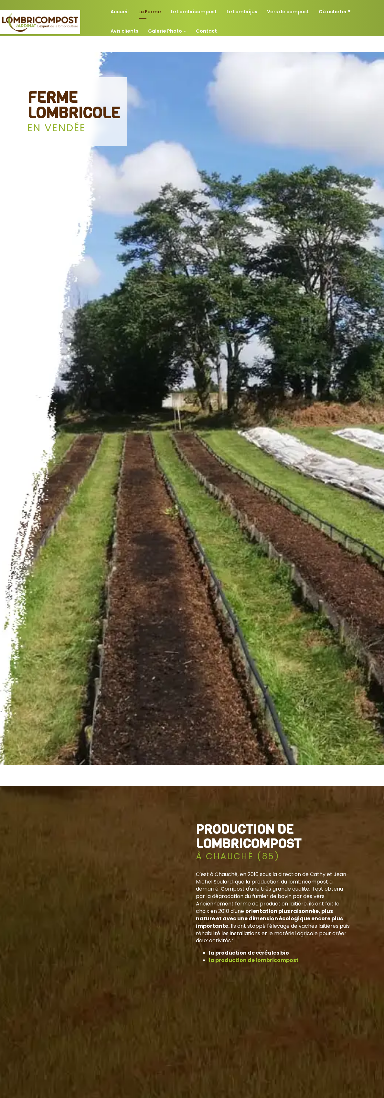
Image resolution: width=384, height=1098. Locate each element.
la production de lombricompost (254, 960)
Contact (206, 28)
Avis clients (124, 28)
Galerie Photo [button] (167, 28)
